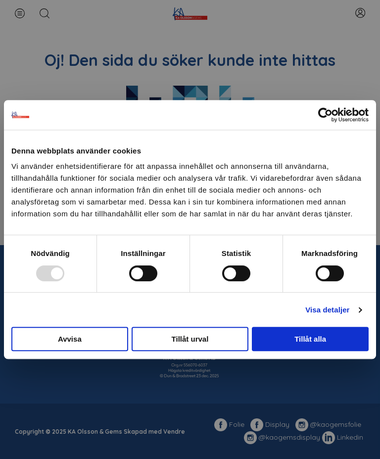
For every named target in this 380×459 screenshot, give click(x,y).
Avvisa (70, 339)
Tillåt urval (190, 339)
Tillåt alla (310, 339)
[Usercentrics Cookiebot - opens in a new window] (325, 114)
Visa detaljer (327, 310)
